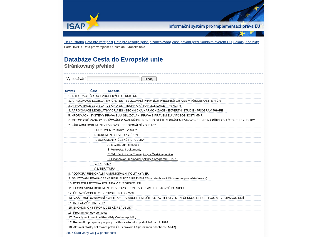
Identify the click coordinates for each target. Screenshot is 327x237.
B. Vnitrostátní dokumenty (124, 149)
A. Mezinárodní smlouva (123, 144)
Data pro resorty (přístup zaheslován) (142, 42)
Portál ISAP (72, 47)
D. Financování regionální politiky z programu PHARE (142, 159)
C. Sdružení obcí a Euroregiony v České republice (140, 154)
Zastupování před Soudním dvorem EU (202, 42)
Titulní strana (74, 42)
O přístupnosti (106, 233)
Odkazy (239, 42)
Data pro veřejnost (99, 42)
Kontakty (252, 42)
